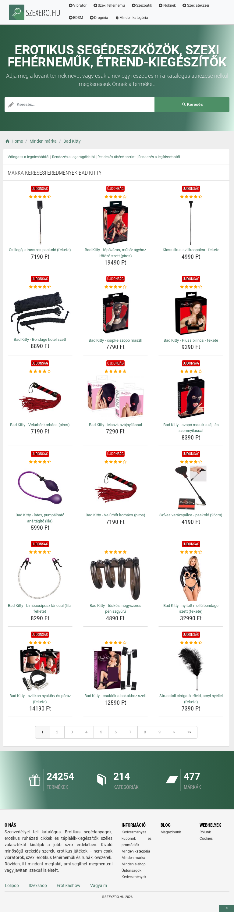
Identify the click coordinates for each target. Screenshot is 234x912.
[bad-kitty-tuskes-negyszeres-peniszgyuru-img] (115, 578)
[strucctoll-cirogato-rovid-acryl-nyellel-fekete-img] (191, 668)
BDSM (76, 18)
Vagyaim (98, 885)
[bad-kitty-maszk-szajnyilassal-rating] (115, 372)
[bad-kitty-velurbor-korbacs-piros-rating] (40, 372)
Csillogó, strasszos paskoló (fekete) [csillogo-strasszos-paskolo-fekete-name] (40, 250)
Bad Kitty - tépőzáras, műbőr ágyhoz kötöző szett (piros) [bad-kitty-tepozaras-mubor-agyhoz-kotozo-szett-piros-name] (115, 253)
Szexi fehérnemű (110, 5)
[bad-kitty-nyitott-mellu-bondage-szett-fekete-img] (191, 578)
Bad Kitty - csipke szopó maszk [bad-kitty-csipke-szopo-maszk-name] (115, 340)
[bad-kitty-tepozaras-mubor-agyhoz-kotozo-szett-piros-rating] (115, 197)
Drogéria (99, 18)
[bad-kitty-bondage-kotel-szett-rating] (40, 287)
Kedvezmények (134, 877)
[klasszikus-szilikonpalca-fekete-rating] (191, 197)
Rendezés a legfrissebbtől (159, 157)
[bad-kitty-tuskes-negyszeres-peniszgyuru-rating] (115, 552)
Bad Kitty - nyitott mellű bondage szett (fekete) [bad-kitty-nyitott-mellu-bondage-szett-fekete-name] (190, 608)
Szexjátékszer (196, 5)
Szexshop (38, 885)
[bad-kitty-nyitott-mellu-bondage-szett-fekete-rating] (191, 552)
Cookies (206, 838)
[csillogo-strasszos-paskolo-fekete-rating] (40, 197)
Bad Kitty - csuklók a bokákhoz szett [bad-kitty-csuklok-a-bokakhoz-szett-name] (115, 695)
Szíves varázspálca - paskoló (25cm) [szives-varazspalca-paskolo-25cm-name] (190, 515)
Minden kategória (132, 18)
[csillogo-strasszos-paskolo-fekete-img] (40, 222)
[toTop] (226, 908)
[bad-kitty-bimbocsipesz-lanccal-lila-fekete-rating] (40, 552)
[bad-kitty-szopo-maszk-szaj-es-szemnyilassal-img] (191, 397)
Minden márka (133, 858)
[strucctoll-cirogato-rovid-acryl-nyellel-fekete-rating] (191, 643)
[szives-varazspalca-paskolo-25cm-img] (191, 488)
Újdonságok (131, 870)
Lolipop (12, 885)
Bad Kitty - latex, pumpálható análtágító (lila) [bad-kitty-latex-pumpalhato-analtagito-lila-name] (40, 518)
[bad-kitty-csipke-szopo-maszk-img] (115, 313)
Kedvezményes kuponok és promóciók (136, 838)
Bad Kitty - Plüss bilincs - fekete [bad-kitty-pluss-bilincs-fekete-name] (191, 340)
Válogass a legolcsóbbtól (28, 157)
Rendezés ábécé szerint (117, 157)
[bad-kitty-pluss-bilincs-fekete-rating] (191, 287)
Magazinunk (171, 832)
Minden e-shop (134, 864)
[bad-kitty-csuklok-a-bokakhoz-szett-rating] (115, 643)
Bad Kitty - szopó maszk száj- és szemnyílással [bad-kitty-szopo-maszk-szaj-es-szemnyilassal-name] (191, 427)
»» (189, 732)
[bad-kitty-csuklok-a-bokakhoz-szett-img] (115, 668)
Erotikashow (68, 885)
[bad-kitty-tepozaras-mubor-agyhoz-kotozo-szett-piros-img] (115, 222)
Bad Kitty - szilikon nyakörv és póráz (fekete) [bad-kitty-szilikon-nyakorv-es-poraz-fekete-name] (40, 698)
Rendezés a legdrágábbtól (73, 157)
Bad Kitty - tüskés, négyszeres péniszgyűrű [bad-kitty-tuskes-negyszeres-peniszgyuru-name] (115, 608)
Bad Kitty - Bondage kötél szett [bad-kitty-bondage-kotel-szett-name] (40, 339)
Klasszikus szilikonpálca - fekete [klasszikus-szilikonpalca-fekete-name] (191, 250)
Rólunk (205, 832)
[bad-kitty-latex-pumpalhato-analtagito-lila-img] (40, 488)
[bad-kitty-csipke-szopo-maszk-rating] (115, 287)
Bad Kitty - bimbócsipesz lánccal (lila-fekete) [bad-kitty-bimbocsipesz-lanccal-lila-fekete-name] (40, 608)
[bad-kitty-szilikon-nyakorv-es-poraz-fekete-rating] (40, 643)
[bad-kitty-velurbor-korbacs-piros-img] (40, 397)
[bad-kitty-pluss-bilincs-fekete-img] (191, 313)
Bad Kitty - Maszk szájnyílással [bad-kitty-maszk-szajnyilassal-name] (115, 424)
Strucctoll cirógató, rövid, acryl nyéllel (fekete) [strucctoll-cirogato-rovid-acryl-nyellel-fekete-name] (191, 698)
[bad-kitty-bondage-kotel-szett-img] (40, 312)
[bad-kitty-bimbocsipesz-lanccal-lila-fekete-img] (40, 578)
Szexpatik (142, 5)
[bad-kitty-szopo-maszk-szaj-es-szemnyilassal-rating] (191, 372)
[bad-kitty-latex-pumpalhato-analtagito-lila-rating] (40, 462)
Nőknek (168, 5)
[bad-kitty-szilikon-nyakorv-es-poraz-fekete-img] (40, 668)
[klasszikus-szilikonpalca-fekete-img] (191, 222)
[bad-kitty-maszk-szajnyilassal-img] (115, 397)
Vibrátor (78, 5)
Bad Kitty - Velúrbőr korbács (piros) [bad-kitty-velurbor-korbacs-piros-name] (40, 424)
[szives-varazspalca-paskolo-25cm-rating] (191, 462)
